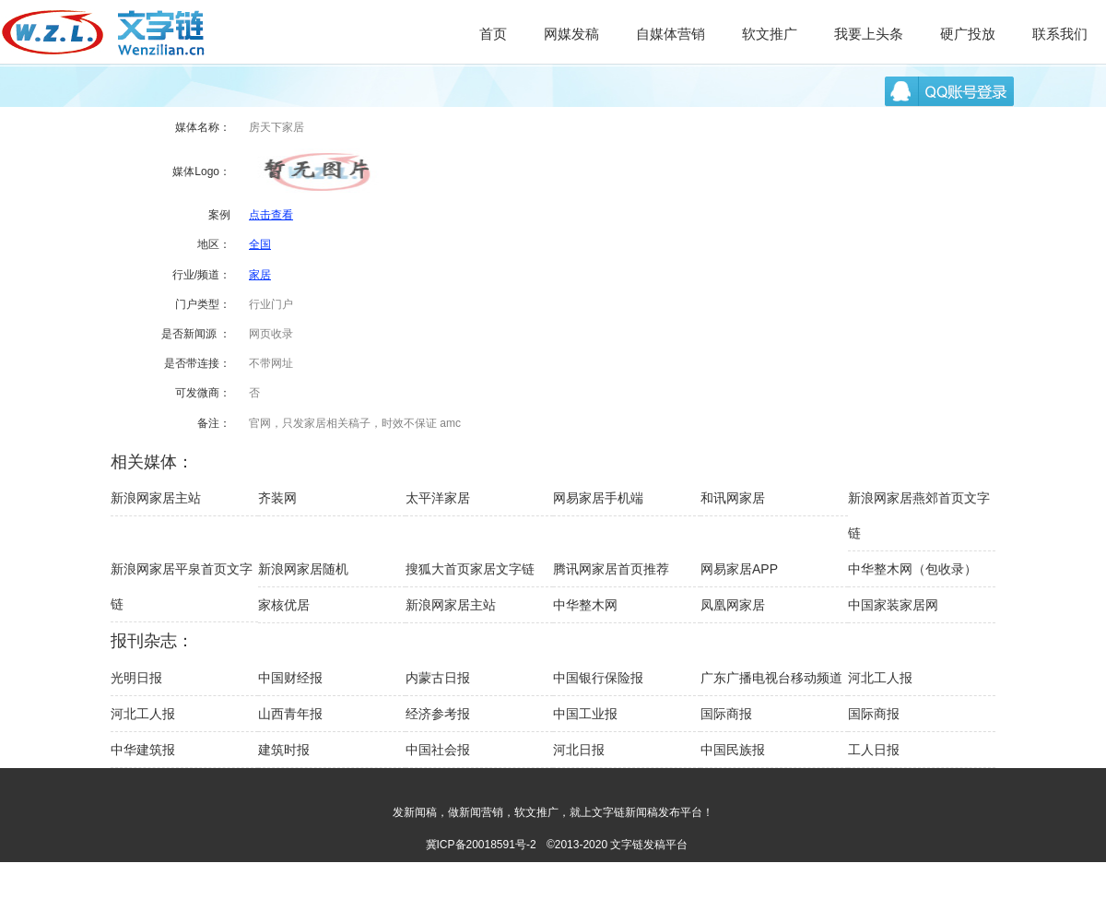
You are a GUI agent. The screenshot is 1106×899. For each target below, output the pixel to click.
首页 (493, 33)
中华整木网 (585, 604)
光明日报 (136, 677)
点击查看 (271, 214)
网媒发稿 (571, 33)
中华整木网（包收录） (912, 569)
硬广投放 (967, 33)
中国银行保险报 (598, 677)
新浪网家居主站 (156, 498)
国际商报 (726, 713)
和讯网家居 (732, 498)
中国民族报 (732, 749)
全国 (260, 244)
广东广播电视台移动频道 (771, 677)
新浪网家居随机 (303, 569)
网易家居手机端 (598, 498)
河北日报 (579, 749)
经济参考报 (438, 713)
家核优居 (284, 604)
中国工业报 (585, 713)
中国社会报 (438, 749)
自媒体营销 (670, 33)
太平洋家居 (438, 498)
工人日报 (874, 749)
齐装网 (277, 498)
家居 (260, 274)
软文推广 (769, 33)
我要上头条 (868, 33)
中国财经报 (290, 677)
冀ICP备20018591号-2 (481, 844)
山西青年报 (290, 713)
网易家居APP (739, 569)
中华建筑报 (143, 749)
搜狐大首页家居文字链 (470, 569)
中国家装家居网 (893, 604)
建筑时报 (284, 749)
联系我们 (1060, 33)
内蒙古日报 (438, 677)
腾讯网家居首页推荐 (611, 569)
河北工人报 (880, 677)
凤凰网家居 (732, 604)
